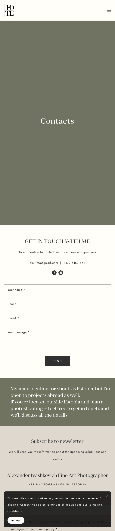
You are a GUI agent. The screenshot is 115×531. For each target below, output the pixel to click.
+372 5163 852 (74, 263)
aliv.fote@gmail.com (44, 263)
